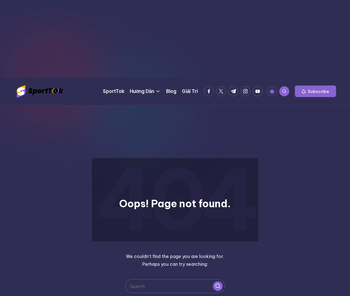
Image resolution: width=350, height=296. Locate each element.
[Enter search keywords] (175, 286)
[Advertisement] (175, 39)
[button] (315, 91)
